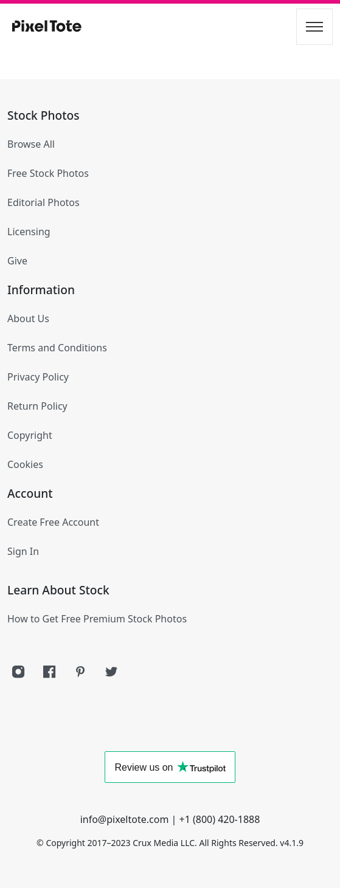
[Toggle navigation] (314, 27)
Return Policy (37, 406)
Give (17, 260)
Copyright (29, 435)
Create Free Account (53, 522)
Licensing (28, 231)
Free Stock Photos (48, 173)
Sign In (23, 551)
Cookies (25, 464)
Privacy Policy (38, 377)
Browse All (31, 144)
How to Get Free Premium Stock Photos (97, 618)
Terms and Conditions (57, 347)
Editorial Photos (43, 202)
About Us (28, 318)
